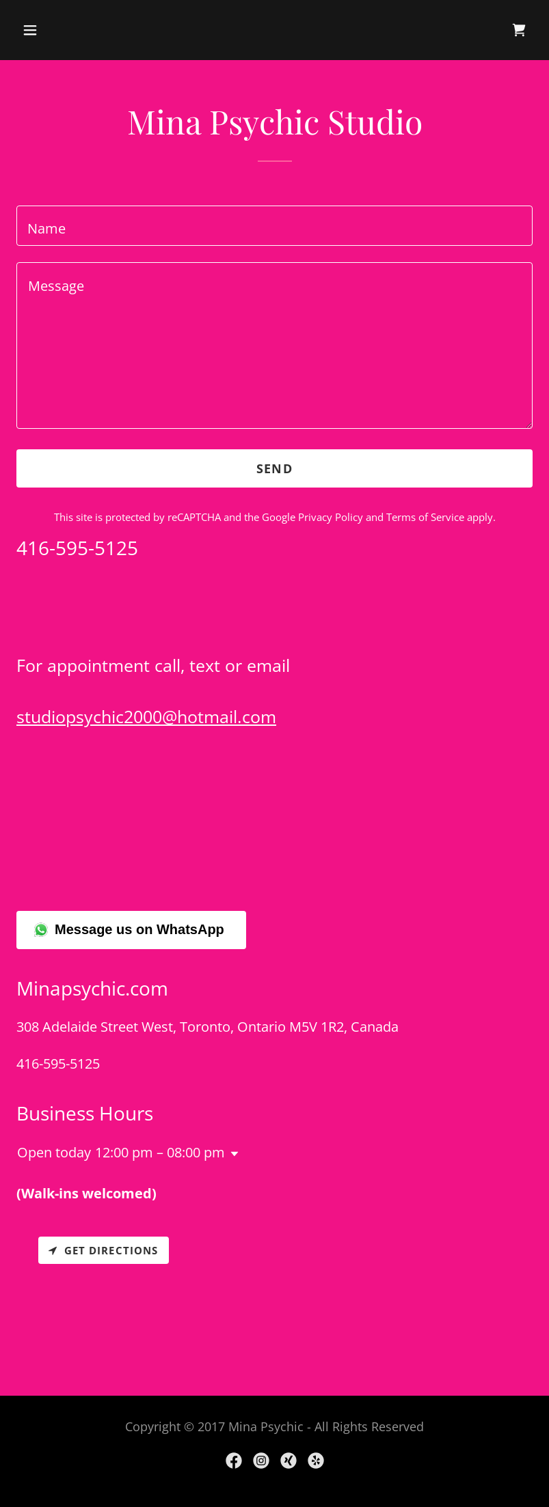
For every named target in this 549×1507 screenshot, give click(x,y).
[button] (75, 30)
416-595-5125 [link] (58, 1063)
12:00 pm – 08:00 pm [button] (160, 1152)
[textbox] (274, 226)
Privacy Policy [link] (330, 517)
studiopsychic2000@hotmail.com (146, 716)
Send (274, 468)
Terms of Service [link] (425, 517)
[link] (519, 30)
